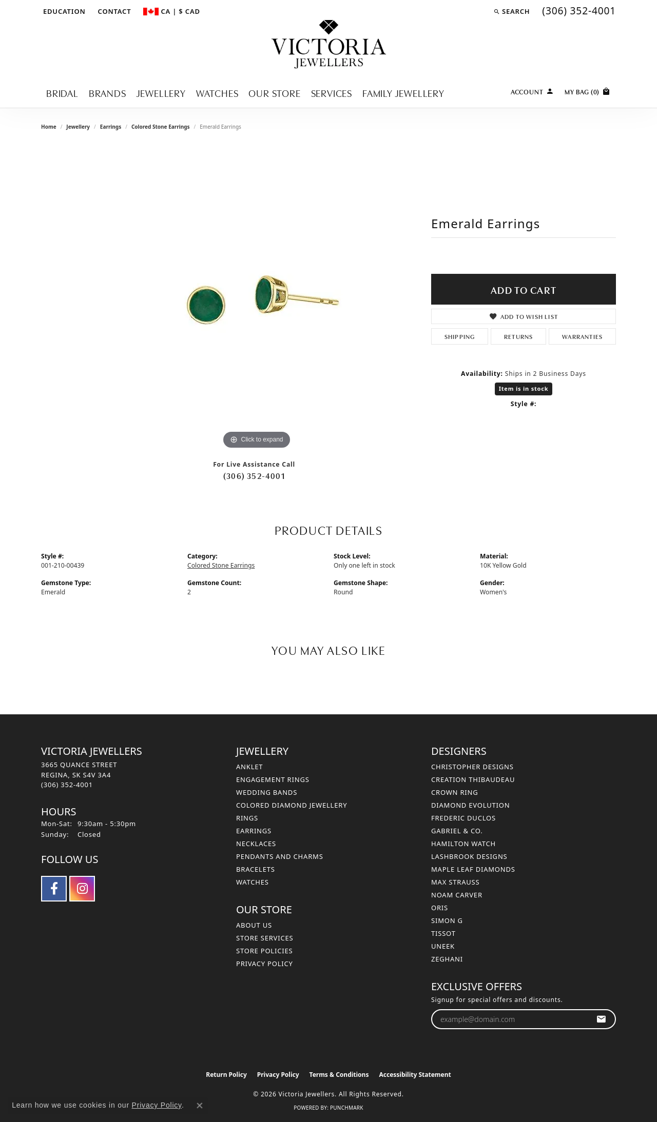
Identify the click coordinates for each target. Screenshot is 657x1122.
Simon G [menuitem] (447, 920)
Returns (518, 336)
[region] (257, 298)
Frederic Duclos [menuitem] (463, 818)
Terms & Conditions (339, 1074)
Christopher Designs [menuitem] (472, 766)
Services (331, 92)
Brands (107, 92)
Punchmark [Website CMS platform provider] (346, 1107)
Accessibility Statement (415, 1074)
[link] (113, 11)
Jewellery (161, 92)
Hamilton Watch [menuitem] (463, 843)
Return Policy (226, 1074)
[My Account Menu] (532, 90)
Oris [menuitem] (439, 907)
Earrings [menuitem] (254, 830)
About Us (254, 925)
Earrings (110, 126)
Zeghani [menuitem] (447, 959)
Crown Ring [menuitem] (454, 792)
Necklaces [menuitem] (256, 843)
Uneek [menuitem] (443, 946)
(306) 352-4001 (254, 475)
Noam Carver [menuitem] (456, 894)
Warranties (582, 336)
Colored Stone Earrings (160, 126)
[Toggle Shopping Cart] (588, 90)
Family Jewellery (403, 92)
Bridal (62, 92)
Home (48, 126)
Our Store (274, 92)
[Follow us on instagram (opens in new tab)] (82, 888)
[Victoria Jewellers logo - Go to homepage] (329, 45)
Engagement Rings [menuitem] (273, 779)
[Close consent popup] (200, 1106)
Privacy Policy (264, 963)
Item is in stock (524, 388)
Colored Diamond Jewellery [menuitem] (291, 805)
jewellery (78, 126)
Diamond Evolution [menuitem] (470, 805)
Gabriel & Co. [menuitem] (457, 830)
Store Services (264, 938)
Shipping (460, 336)
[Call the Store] (67, 784)
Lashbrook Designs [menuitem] (469, 856)
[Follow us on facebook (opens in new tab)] (54, 888)
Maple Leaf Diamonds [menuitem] (473, 869)
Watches (217, 92)
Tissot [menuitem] (443, 933)
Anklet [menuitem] (249, 766)
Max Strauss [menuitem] (455, 882)
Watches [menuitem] (252, 882)
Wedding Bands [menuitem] (266, 792)
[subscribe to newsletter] (601, 1019)
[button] (63, 11)
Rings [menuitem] (247, 818)
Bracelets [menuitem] (255, 869)
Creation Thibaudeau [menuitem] (473, 779)
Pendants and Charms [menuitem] (279, 856)
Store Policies (264, 950)
